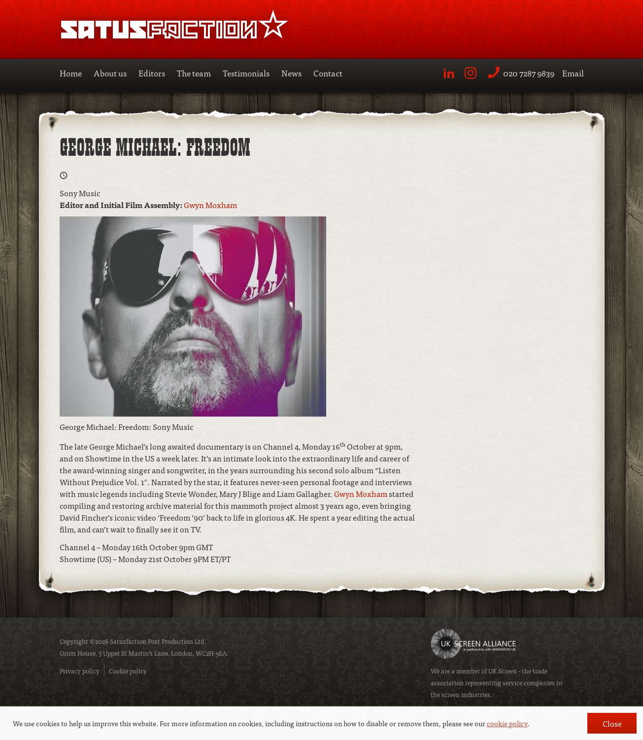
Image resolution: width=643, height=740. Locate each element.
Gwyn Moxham (210, 204)
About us (110, 72)
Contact (327, 72)
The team (194, 72)
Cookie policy (128, 671)
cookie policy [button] (507, 723)
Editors (151, 72)
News (291, 72)
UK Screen (502, 671)
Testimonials (246, 72)
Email (573, 72)
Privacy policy (80, 671)
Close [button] (612, 723)
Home (71, 72)
